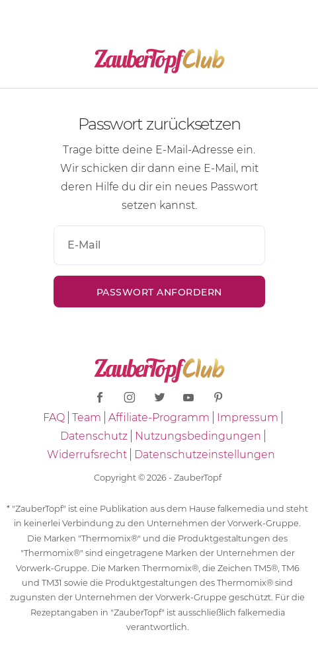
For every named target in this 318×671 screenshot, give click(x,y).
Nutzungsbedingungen (198, 436)
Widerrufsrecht (87, 454)
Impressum (247, 417)
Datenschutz (94, 436)
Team (86, 417)
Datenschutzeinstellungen (204, 454)
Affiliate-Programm (159, 417)
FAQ (54, 417)
